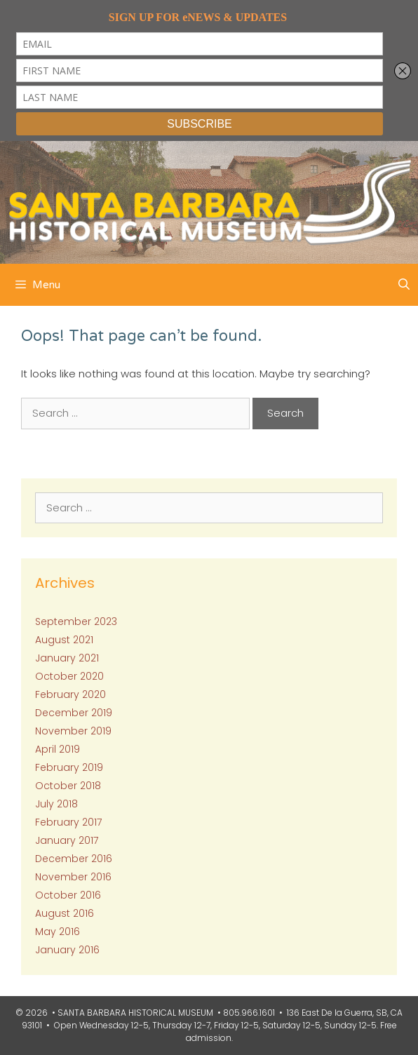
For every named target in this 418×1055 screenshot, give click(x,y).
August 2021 (64, 640)
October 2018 (68, 786)
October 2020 (69, 676)
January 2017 (66, 840)
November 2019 (73, 731)
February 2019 (69, 767)
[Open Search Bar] (403, 285)
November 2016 (73, 877)
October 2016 (68, 895)
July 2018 (56, 804)
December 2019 (73, 713)
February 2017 (68, 822)
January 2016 (67, 950)
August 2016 (64, 913)
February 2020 (70, 694)
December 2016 (73, 859)
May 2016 (57, 932)
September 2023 (76, 621)
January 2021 (67, 658)
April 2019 (57, 749)
